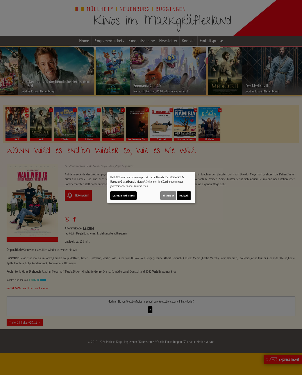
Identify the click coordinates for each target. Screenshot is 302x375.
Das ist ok (183, 195)
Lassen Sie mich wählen (123, 195)
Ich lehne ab (168, 195)
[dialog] (151, 187)
